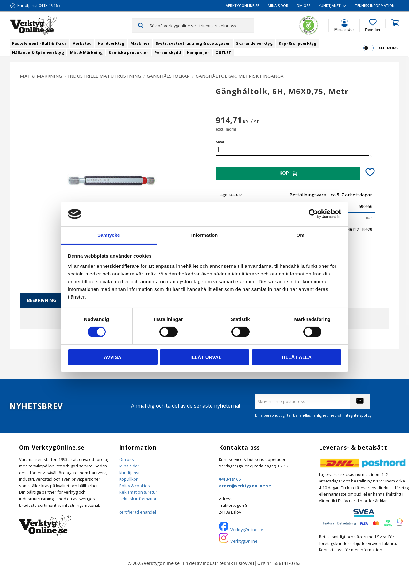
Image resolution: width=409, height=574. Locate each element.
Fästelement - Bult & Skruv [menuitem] (39, 43)
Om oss (126, 459)
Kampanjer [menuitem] (198, 52)
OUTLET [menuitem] (223, 52)
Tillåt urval (204, 357)
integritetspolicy (358, 415)
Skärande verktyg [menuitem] (254, 43)
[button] (373, 25)
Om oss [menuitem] (303, 5)
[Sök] (141, 25)
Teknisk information (138, 499)
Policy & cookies (134, 486)
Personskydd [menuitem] (167, 52)
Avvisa (112, 357)
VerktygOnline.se (246, 529)
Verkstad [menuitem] (82, 43)
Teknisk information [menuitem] (375, 5)
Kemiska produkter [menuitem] (128, 52)
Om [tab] (300, 235)
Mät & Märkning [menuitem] (86, 52)
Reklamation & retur (138, 492)
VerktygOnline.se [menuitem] (242, 5)
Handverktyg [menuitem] (111, 43)
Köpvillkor (128, 479)
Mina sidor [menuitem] (278, 5)
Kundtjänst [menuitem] (330, 5)
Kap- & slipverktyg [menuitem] (297, 43)
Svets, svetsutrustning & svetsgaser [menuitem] (193, 43)
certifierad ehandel (137, 512)
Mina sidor (129, 466)
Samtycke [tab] (108, 235)
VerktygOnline (244, 541)
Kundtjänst (129, 472)
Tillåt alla (296, 357)
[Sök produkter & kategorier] (202, 25)
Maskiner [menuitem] (140, 43)
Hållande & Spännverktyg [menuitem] (38, 52)
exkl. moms (387, 47)
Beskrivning (41, 300)
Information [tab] (204, 235)
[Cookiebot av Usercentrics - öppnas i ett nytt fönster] (313, 214)
